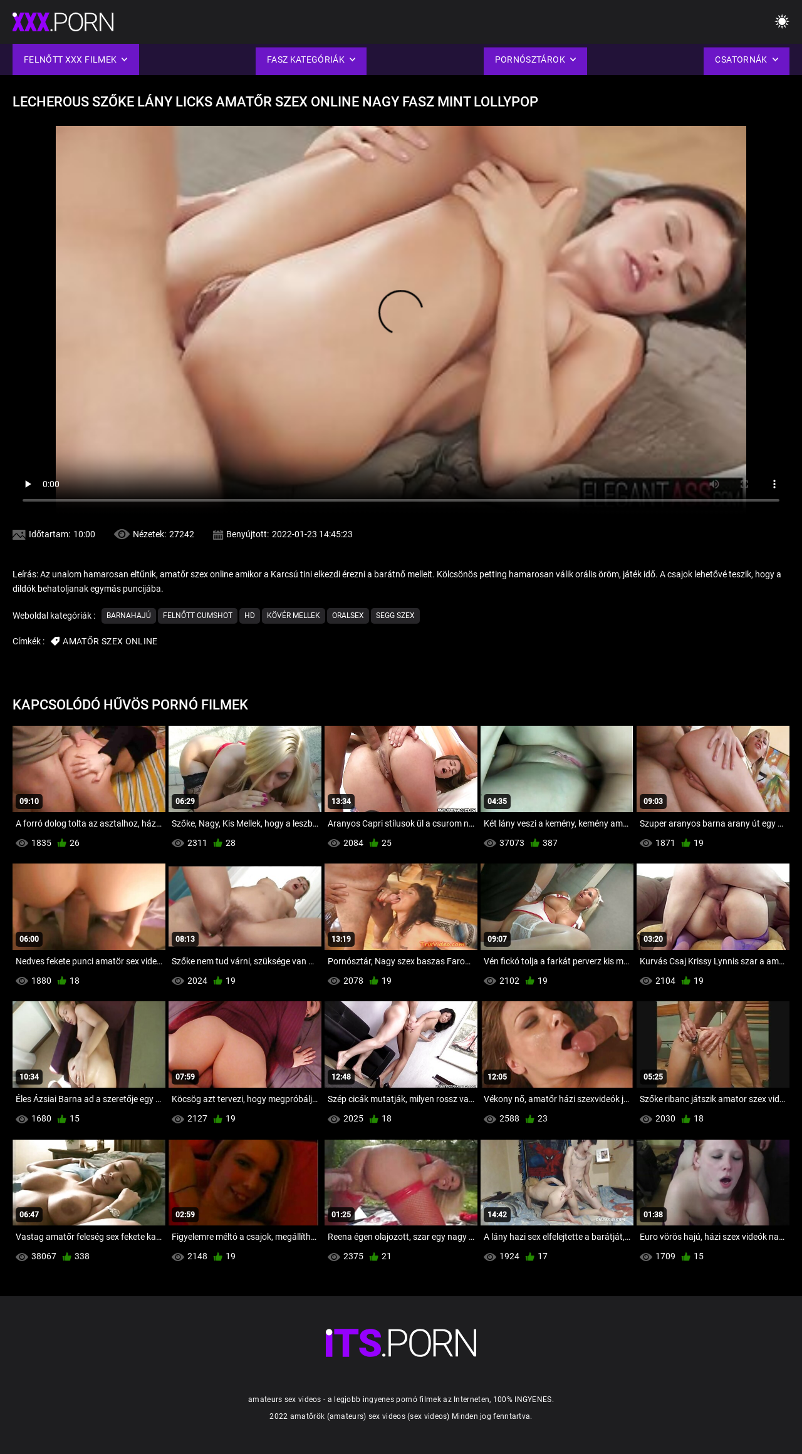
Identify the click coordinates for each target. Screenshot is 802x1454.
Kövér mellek (293, 615)
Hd (249, 615)
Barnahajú (129, 615)
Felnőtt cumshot (197, 615)
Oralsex (348, 615)
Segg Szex (395, 615)
